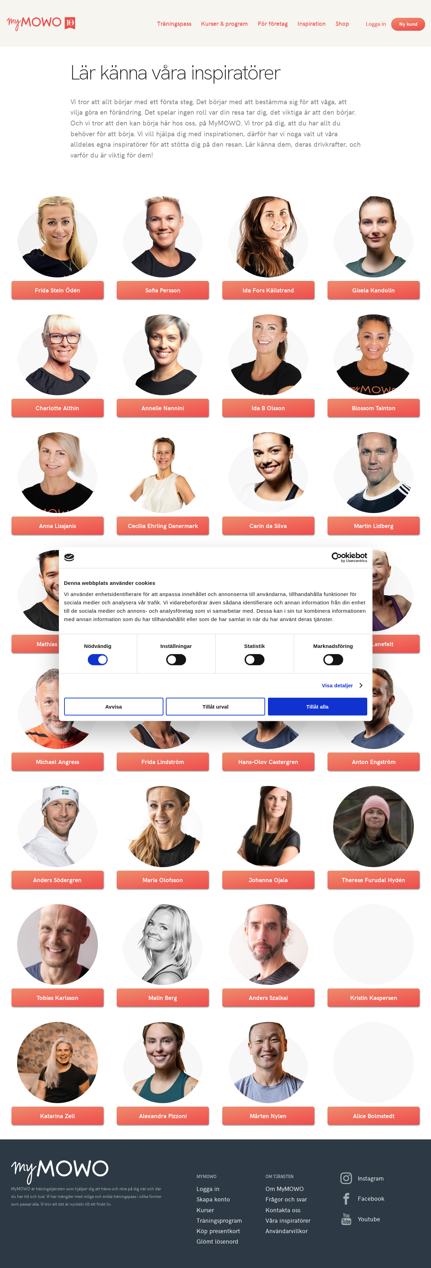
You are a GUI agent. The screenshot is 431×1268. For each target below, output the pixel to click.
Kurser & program (224, 23)
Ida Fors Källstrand (268, 290)
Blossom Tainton (373, 408)
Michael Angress (57, 761)
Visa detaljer (337, 685)
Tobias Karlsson (57, 997)
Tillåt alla (317, 706)
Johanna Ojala (268, 880)
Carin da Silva (268, 525)
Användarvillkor (286, 1231)
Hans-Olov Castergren (268, 761)
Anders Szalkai (268, 997)
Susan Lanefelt (373, 644)
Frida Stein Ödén (57, 290)
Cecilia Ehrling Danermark (163, 525)
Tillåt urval (215, 706)
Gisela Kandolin (373, 290)
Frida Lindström (162, 761)
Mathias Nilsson (57, 644)
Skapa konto (213, 1199)
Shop (342, 23)
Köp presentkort (218, 1231)
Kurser (205, 1210)
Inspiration (312, 23)
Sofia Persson (162, 290)
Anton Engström (373, 761)
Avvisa (113, 706)
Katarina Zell (57, 1116)
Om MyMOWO (284, 1189)
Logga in (376, 23)
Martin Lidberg (373, 525)
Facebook (359, 1199)
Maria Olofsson (163, 880)
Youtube (357, 1219)
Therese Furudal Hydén (373, 880)
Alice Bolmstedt (373, 1116)
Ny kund (408, 24)
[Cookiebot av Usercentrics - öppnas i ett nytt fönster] (336, 557)
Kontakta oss (282, 1210)
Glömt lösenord (217, 1241)
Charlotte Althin (57, 408)
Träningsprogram (219, 1220)
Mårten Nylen (268, 1116)
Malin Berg (162, 997)
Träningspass (174, 23)
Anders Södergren (57, 880)
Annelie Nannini (162, 408)
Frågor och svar (286, 1199)
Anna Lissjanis (57, 525)
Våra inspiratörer (287, 1220)
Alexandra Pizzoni (163, 1116)
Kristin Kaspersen (373, 997)
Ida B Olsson (268, 408)
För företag (273, 23)
